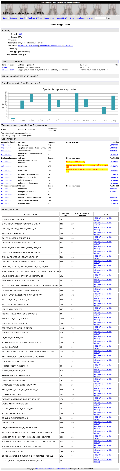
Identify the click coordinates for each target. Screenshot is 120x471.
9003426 (113, 189)
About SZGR (62, 18)
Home (4, 18)
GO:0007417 (6, 162)
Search (23, 18)
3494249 (113, 151)
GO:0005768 (6, 189)
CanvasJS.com (115, 122)
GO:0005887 (6, 197)
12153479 (114, 155)
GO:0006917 (6, 177)
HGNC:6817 (23, 46)
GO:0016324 (6, 200)
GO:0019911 (6, 155)
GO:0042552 (6, 166)
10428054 (114, 171)
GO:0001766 (6, 174)
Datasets (13, 18)
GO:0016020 (6, 194)
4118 (20, 34)
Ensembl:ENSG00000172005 (50, 46)
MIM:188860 (33, 46)
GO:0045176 (6, 183)
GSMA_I (5, 67)
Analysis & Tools (35, 18)
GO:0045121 (6, 203)
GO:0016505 (6, 148)
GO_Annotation (8, 70)
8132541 (113, 192)
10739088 (114, 145)
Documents (49, 18)
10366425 (114, 148)
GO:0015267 (6, 151)
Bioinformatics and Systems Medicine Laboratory (53, 469)
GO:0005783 (6, 192)
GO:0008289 (6, 145)
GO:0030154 (6, 180)
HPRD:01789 (68, 46)
